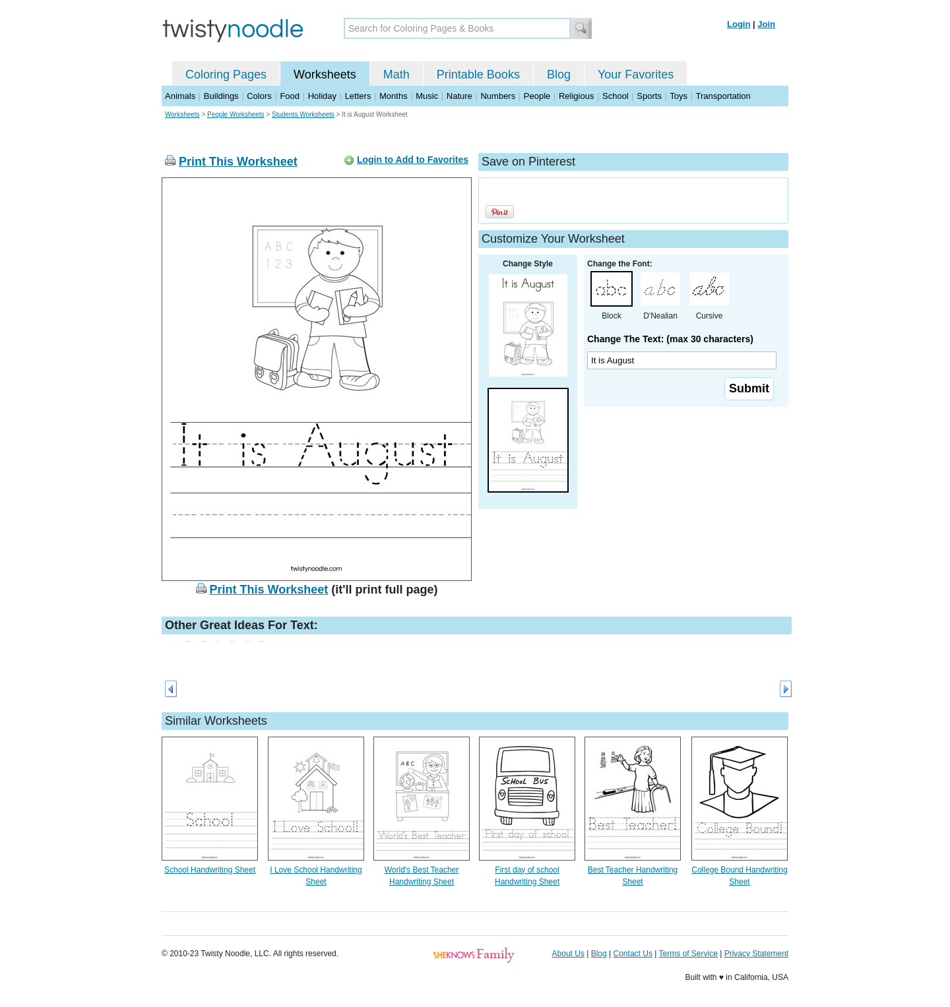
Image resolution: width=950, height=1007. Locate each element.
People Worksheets (236, 114)
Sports (649, 96)
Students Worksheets (303, 114)
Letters (358, 96)
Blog (559, 74)
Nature (459, 96)
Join (766, 24)
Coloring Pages (226, 74)
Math (396, 74)
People (537, 96)
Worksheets (325, 74)
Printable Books (478, 74)
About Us (568, 953)
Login (738, 24)
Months (393, 96)
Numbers (497, 96)
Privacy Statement (756, 953)
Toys (678, 96)
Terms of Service (687, 953)
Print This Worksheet (238, 161)
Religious (576, 96)
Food (290, 96)
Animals (180, 96)
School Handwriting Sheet (209, 869)
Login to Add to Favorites (412, 159)
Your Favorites (636, 74)
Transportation (722, 96)
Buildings (221, 96)
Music (427, 96)
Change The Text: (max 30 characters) (670, 339)
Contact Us (633, 953)
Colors (259, 96)
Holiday (322, 96)
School (615, 96)
